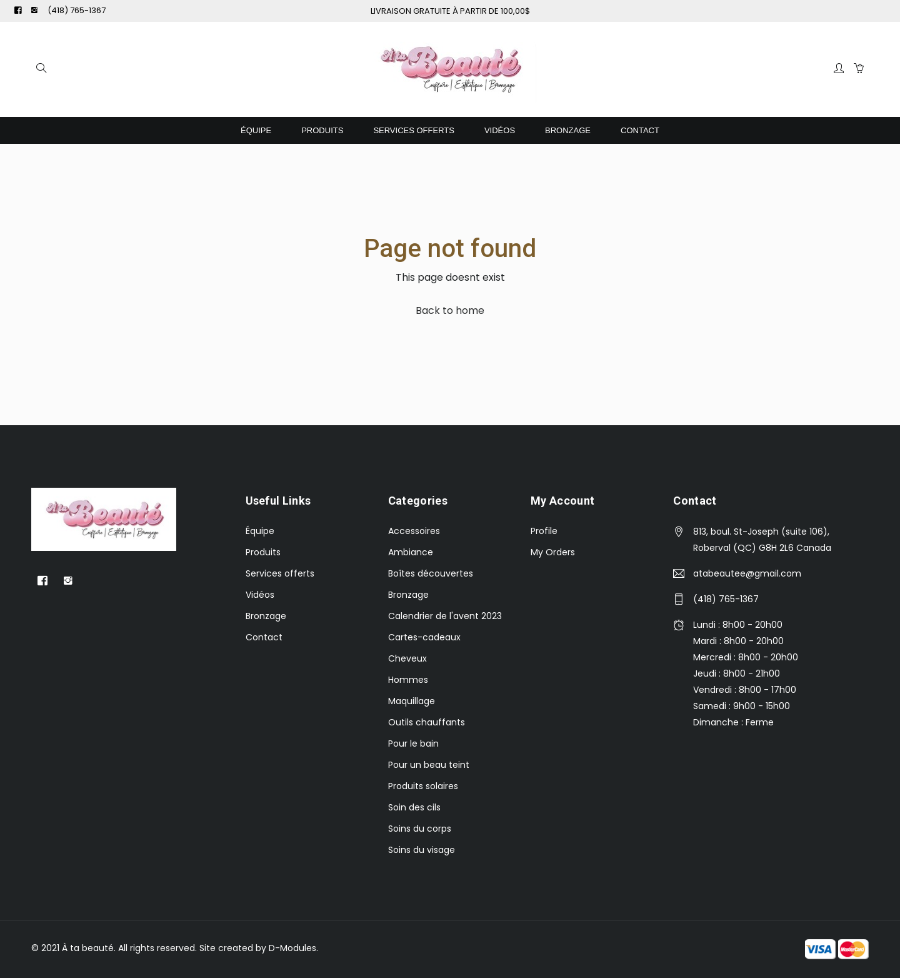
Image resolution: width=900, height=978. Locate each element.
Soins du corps (419, 828)
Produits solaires (423, 786)
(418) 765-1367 (77, 10)
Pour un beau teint (428, 765)
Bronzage (568, 130)
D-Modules (292, 948)
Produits (322, 130)
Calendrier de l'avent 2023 (445, 616)
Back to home (450, 310)
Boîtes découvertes (430, 573)
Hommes (408, 679)
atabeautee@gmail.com (747, 573)
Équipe (256, 130)
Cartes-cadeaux (424, 637)
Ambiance (410, 552)
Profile (544, 531)
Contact (640, 130)
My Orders (553, 552)
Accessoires (414, 531)
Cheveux (407, 658)
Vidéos (499, 130)
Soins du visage (421, 850)
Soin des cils (414, 807)
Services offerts (413, 130)
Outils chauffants (426, 722)
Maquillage (411, 701)
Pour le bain (413, 743)
